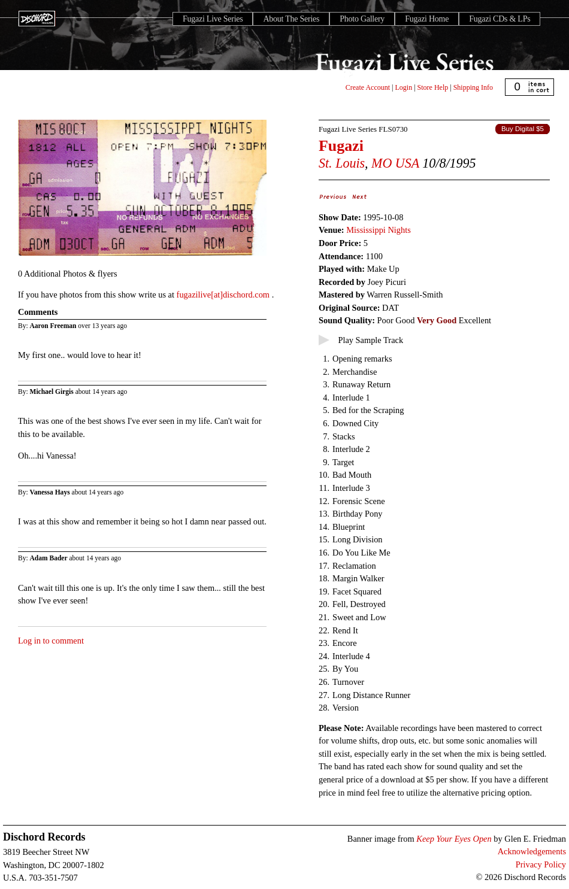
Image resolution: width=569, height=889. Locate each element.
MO (381, 163)
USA (407, 163)
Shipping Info (473, 87)
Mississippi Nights (378, 230)
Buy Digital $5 (522, 128)
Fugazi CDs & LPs (499, 18)
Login (404, 87)
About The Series (291, 18)
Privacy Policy (541, 864)
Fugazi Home (427, 18)
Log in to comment (51, 640)
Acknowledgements (532, 851)
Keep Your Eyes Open (453, 839)
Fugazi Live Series (213, 18)
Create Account (368, 87)
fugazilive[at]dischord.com (224, 294)
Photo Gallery (362, 18)
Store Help (433, 87)
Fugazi (341, 145)
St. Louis (342, 163)
